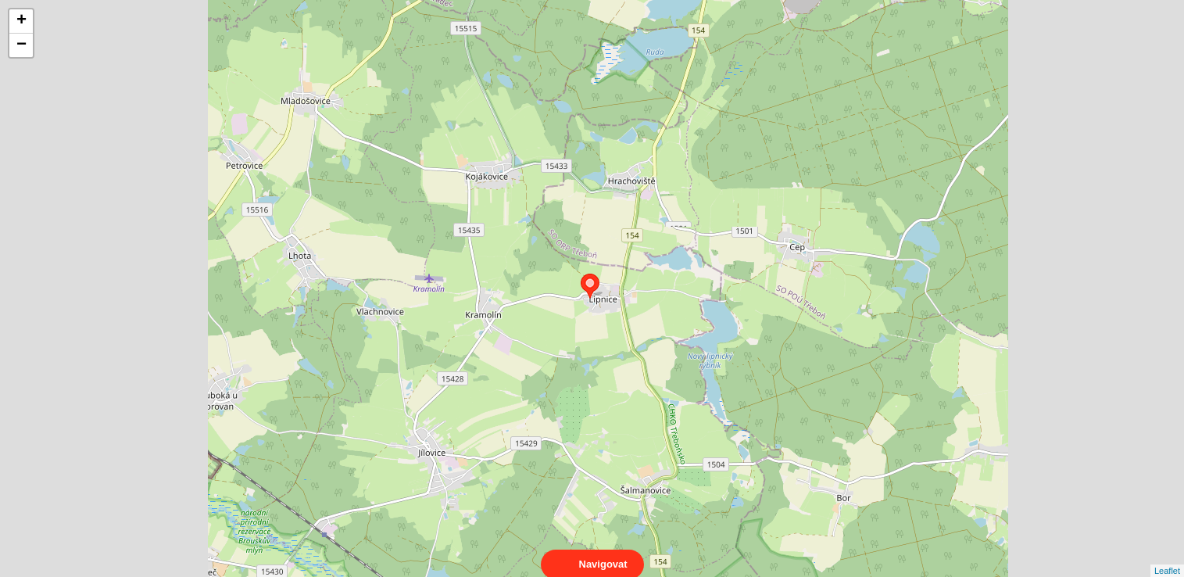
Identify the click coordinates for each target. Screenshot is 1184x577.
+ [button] (21, 21)
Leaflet (1167, 556)
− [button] (21, 45)
